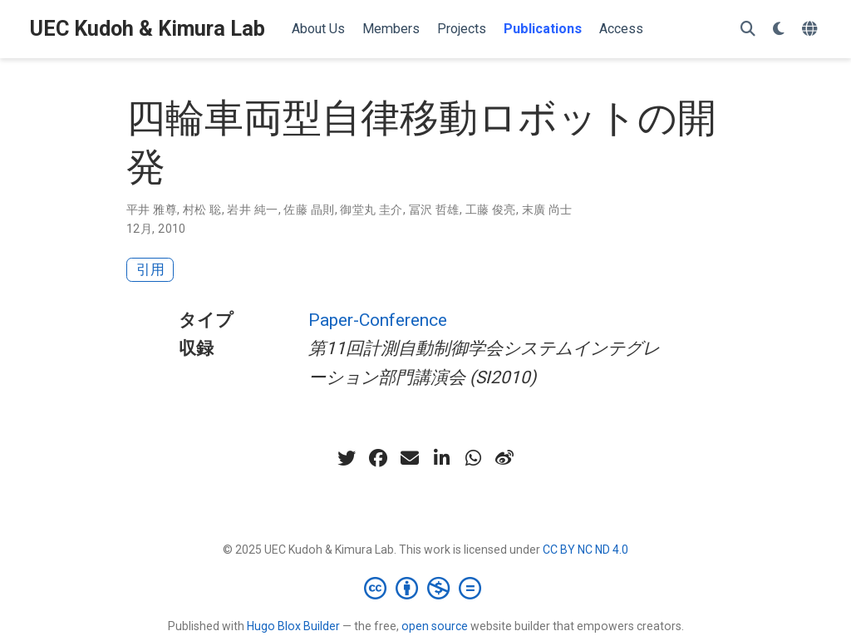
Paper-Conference (377, 320)
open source (434, 626)
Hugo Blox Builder (293, 626)
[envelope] (409, 458)
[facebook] (378, 458)
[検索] (747, 29)
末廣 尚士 (547, 209)
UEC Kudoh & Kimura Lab (147, 29)
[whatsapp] (472, 458)
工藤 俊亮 (490, 209)
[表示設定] (779, 29)
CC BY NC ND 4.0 (585, 549)
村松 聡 (202, 209)
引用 (150, 269)
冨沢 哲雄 (434, 209)
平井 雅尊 (151, 209)
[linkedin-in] (441, 458)
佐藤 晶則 (308, 209)
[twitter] (346, 458)
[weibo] (504, 458)
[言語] (811, 29)
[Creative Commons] (426, 588)
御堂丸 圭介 (371, 209)
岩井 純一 (252, 209)
